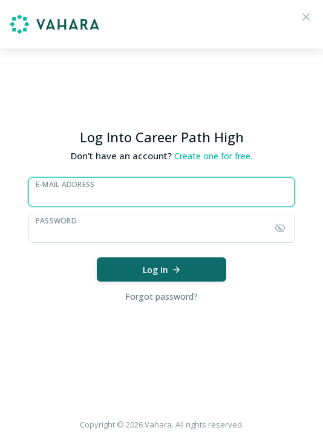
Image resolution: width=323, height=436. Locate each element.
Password (56, 221)
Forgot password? (161, 296)
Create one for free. (213, 156)
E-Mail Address (65, 185)
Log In (162, 270)
